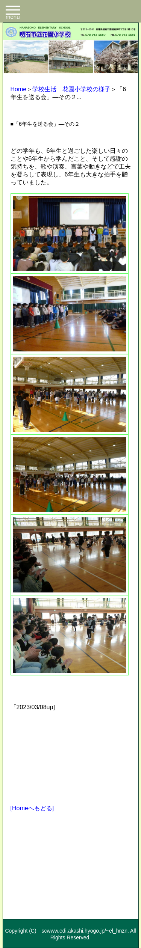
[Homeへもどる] (32, 808)
